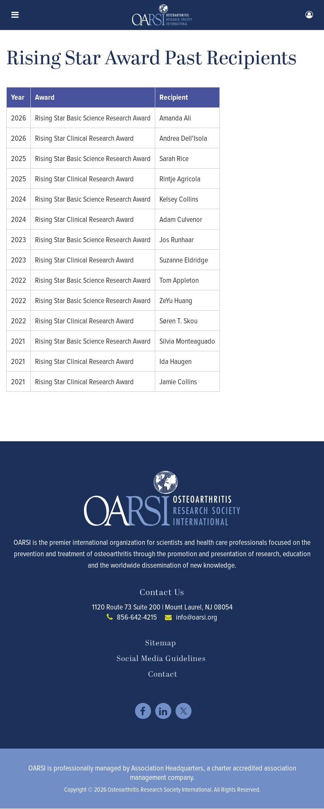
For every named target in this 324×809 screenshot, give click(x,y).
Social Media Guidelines (161, 659)
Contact (163, 674)
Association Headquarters (167, 768)
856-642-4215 (137, 617)
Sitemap (160, 643)
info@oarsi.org (196, 617)
